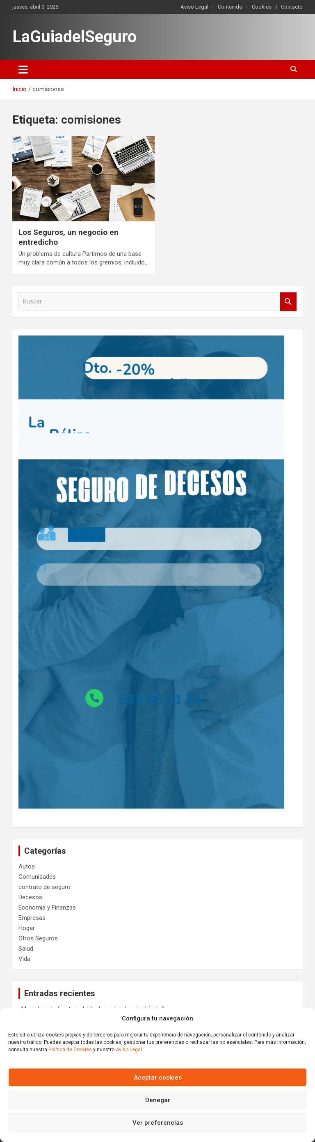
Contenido (230, 7)
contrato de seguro (44, 887)
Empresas (32, 917)
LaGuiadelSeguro (74, 36)
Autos (26, 866)
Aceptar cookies (158, 1077)
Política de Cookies (70, 1049)
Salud (25, 948)
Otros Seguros (38, 938)
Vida (24, 959)
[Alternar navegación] (23, 69)
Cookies (262, 7)
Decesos (30, 897)
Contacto (292, 7)
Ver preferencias (157, 1122)
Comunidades (37, 876)
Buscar (288, 301)
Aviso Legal (129, 1049)
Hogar (26, 928)
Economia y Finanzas (47, 907)
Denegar (157, 1100)
